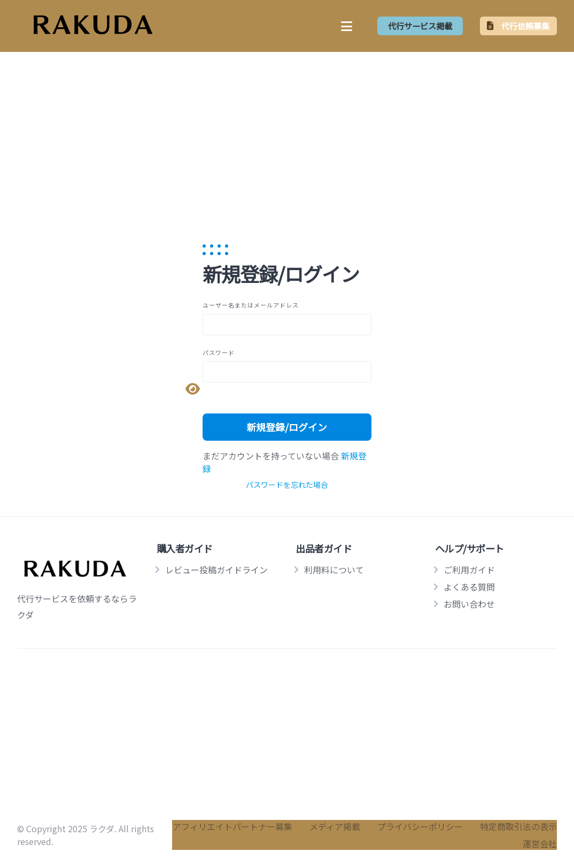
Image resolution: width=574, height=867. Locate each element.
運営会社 (540, 843)
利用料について (334, 569)
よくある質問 (469, 586)
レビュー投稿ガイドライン (216, 569)
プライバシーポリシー (420, 826)
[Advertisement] (287, 135)
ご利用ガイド (469, 569)
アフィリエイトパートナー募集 (232, 826)
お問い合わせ (469, 603)
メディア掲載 (334, 826)
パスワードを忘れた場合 (287, 484)
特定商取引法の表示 (518, 826)
